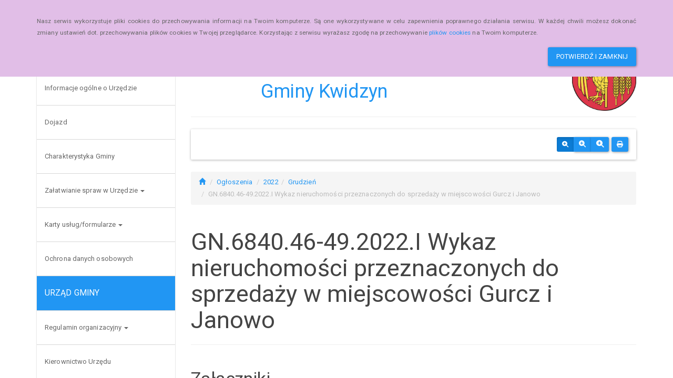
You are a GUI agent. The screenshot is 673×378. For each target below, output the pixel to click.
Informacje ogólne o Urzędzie (91, 88)
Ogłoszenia (234, 182)
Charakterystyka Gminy (80, 156)
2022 (270, 182)
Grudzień (302, 182)
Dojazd (56, 122)
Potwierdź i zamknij (592, 56)
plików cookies (450, 32)
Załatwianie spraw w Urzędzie (95, 190)
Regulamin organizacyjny (86, 327)
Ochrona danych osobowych (89, 258)
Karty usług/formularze (84, 224)
